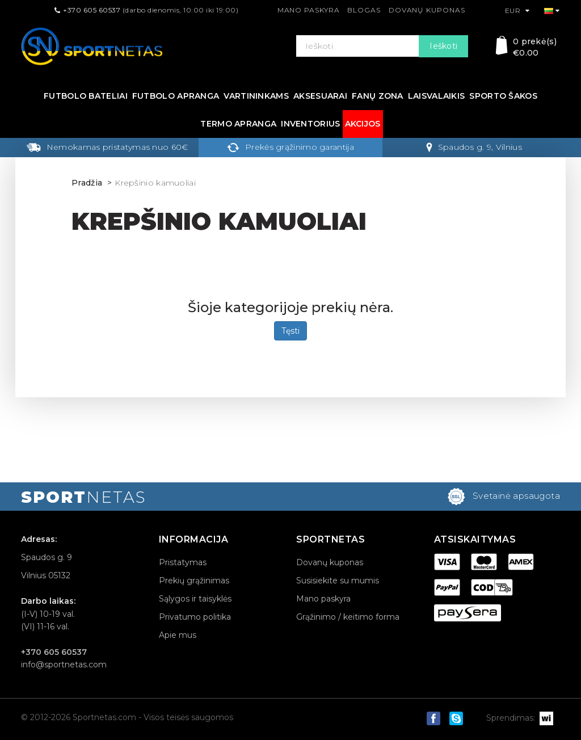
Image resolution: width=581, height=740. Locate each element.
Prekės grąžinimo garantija (290, 147)
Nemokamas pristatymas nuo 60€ (107, 147)
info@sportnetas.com (64, 664)
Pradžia (86, 183)
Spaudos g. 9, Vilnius (474, 147)
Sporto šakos (503, 96)
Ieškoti (443, 46)
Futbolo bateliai (86, 96)
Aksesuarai (320, 96)
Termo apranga (238, 124)
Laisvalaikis (436, 96)
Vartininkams (256, 96)
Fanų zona (377, 96)
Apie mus (177, 635)
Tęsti (290, 331)
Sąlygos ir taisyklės (195, 599)
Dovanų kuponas (427, 10)
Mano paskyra (308, 10)
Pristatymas (183, 562)
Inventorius (310, 124)
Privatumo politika (195, 617)
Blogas (363, 10)
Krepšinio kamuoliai (155, 183)
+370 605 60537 (91, 10)
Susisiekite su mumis (337, 580)
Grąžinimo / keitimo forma (347, 617)
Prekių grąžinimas (194, 580)
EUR (517, 10)
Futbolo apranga (176, 96)
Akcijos (363, 124)
